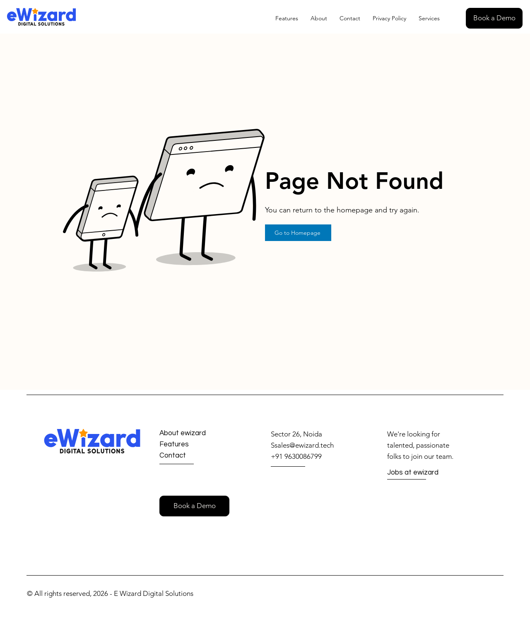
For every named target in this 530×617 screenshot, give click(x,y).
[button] (494, 18)
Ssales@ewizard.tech (302, 445)
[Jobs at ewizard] (416, 473)
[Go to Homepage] (298, 232)
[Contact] (189, 455)
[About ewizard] (189, 433)
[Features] (189, 444)
